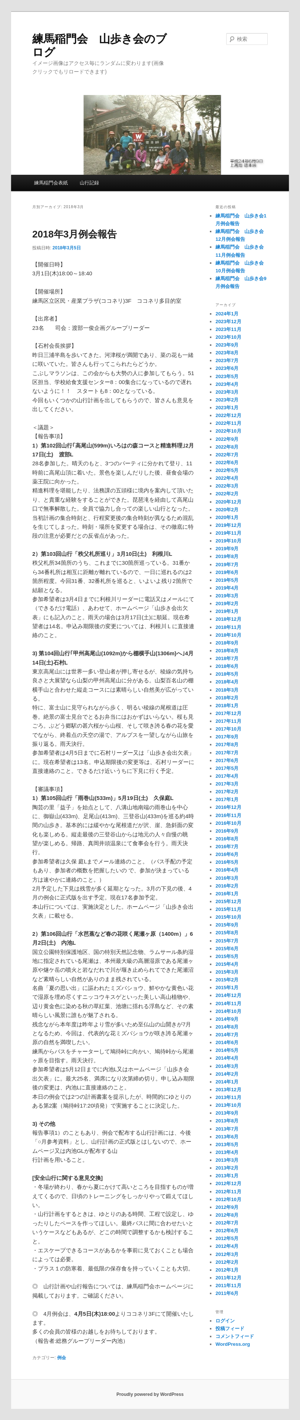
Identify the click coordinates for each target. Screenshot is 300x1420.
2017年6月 (226, 760)
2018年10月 (228, 635)
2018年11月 (228, 627)
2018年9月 (226, 643)
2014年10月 (228, 1011)
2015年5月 (226, 956)
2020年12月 (228, 502)
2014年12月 (228, 995)
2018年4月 (226, 682)
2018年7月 (226, 658)
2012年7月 (226, 1223)
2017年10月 (228, 729)
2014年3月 (226, 1066)
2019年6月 (226, 572)
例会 (61, 1357)
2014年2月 (226, 1074)
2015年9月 (226, 925)
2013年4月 (226, 1152)
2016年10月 (228, 823)
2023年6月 (226, 368)
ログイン (225, 1321)
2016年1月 (226, 893)
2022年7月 (226, 455)
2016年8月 (226, 839)
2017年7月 (226, 752)
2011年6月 (226, 1293)
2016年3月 (226, 878)
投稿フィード (229, 1328)
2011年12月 (228, 1277)
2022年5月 (226, 470)
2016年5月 (226, 862)
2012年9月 (226, 1207)
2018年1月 (226, 705)
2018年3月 (226, 690)
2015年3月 (226, 972)
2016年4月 (226, 870)
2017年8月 (226, 744)
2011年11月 (228, 1285)
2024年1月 (226, 314)
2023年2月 (226, 400)
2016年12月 (228, 807)
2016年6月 (226, 854)
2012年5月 (226, 1238)
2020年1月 (226, 517)
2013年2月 (226, 1168)
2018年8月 (226, 650)
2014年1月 (226, 1082)
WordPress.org (232, 1344)
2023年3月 (226, 392)
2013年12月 (228, 1089)
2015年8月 (226, 932)
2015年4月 (226, 964)
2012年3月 (226, 1254)
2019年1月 (226, 611)
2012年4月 (226, 1246)
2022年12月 (228, 415)
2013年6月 (226, 1136)
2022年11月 (228, 423)
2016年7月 (226, 846)
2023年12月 (228, 321)
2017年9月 (226, 736)
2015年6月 (226, 948)
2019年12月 (228, 525)
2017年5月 (226, 768)
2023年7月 (226, 360)
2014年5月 (226, 1050)
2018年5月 (226, 674)
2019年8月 (226, 556)
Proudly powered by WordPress (150, 1394)
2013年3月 (226, 1160)
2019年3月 (226, 596)
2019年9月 (226, 548)
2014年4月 (226, 1058)
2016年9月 (226, 831)
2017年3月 (226, 784)
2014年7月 (226, 1034)
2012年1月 (226, 1270)
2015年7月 (226, 941)
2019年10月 (228, 541)
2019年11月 (228, 533)
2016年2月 (226, 886)
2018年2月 (226, 698)
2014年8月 (226, 1027)
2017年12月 (228, 713)
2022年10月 (228, 431)
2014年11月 (228, 1003)
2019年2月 (226, 603)
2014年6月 (226, 1042)
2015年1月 (226, 987)
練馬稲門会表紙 (51, 183)
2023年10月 (228, 337)
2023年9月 (226, 345)
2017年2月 (226, 791)
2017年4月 (226, 776)
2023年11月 (228, 329)
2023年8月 (226, 352)
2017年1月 (226, 799)
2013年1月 (226, 1175)
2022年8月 (226, 447)
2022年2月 (226, 493)
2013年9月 (226, 1113)
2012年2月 (226, 1262)
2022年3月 (226, 486)
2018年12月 (228, 619)
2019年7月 (226, 564)
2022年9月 (226, 439)
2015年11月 (228, 909)
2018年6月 (226, 666)
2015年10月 (228, 917)
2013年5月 (226, 1144)
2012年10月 (228, 1199)
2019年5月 (226, 580)
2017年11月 (228, 721)
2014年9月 (226, 1019)
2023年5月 (226, 376)
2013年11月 (228, 1097)
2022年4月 (226, 478)
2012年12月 (228, 1183)
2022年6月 (226, 462)
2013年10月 (228, 1105)
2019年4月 (226, 588)
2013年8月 (226, 1121)
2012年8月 (226, 1215)
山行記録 (89, 183)
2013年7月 (226, 1129)
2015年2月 (226, 980)
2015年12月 (228, 901)
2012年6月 (226, 1230)
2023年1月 (226, 407)
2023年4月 (226, 384)
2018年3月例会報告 (74, 234)
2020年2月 (226, 509)
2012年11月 (228, 1191)
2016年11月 (228, 815)
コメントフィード (234, 1336)
